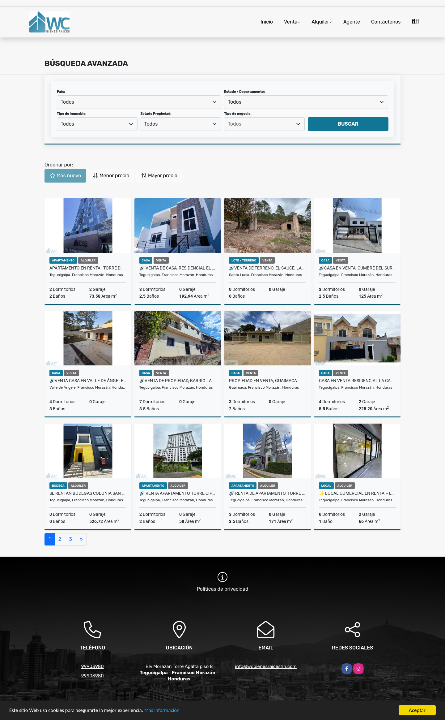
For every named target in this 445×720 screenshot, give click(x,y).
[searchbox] (264, 124)
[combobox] (139, 102)
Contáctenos (386, 22)
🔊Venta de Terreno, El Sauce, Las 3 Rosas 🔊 (267, 267)
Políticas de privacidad (222, 589)
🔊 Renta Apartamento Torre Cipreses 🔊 (177, 493)
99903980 (92, 666)
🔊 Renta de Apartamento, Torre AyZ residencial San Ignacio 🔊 (267, 493)
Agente (351, 22)
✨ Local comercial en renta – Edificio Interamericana (357, 493)
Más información (165, 711)
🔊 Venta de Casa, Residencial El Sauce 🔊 (177, 267)
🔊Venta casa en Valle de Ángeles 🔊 (87, 380)
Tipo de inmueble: (71, 114)
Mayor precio (159, 176)
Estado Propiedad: (156, 114)
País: (61, 92)
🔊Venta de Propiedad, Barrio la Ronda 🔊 (177, 380)
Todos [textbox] (67, 102)
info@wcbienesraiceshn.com (266, 666)
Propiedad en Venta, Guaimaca (263, 380)
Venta (290, 22)
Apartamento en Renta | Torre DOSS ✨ (87, 267)
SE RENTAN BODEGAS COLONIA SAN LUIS (87, 493)
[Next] (81, 539)
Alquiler (320, 22)
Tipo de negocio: (238, 114)
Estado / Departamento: (244, 92)
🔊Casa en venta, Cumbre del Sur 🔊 (357, 267)
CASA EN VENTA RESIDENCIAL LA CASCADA (357, 380)
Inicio (267, 22)
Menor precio (111, 176)
